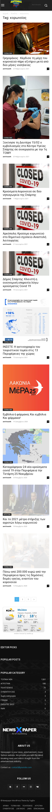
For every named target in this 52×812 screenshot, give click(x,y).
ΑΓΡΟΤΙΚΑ (7, 514)
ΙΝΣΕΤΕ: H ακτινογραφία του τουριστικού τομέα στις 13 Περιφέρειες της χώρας (21, 350)
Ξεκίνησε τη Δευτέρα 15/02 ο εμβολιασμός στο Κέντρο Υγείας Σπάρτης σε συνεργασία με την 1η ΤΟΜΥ (25, 148)
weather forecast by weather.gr (23, 633)
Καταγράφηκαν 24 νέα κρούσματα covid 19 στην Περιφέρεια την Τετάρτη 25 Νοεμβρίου (25, 470)
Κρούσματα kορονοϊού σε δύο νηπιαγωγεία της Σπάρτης (22, 193)
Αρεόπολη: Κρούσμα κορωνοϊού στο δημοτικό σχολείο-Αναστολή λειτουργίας (24, 237)
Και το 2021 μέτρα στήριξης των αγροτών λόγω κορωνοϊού (24, 520)
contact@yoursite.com (21, 767)
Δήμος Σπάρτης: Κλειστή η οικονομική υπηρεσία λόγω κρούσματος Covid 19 (20, 282)
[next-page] (34, 599)
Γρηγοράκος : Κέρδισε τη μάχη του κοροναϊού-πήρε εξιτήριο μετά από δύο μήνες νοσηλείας (26, 61)
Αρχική (5, 13)
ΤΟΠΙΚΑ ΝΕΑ (8, 53)
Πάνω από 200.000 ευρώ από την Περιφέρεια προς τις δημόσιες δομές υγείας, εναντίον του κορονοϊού (24, 577)
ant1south (7, 69)
